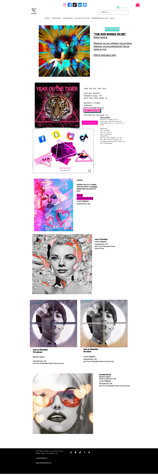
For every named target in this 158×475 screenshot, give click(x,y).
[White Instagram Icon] (71, 452)
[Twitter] (85, 5)
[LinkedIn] (80, 5)
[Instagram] (65, 5)
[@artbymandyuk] (90, 122)
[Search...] (113, 12)
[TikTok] (75, 5)
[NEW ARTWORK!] (112, 29)
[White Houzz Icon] (89, 452)
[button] (138, 4)
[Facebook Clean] (75, 452)
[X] (84, 452)
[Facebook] (70, 5)
